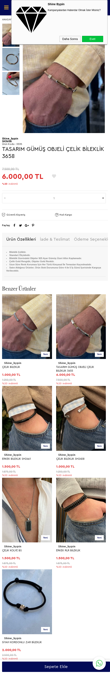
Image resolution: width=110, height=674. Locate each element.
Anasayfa (9, 541)
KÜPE (7, 465)
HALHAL (9, 486)
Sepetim (9, 569)
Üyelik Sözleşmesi (15, 506)
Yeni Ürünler (11, 548)
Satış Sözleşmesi (14, 513)
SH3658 (7, 141)
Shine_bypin (12, 363)
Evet (92, 39)
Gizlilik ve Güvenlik (15, 527)
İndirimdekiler (12, 555)
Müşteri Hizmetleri (15, 562)
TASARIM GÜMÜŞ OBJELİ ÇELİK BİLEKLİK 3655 (21, 369)
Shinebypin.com (71, 657)
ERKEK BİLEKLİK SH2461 (70, 367)
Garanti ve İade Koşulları (19, 520)
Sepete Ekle (56, 667)
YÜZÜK (8, 472)
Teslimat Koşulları (15, 499)
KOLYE (8, 458)
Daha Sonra (70, 39)
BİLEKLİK (9, 479)
